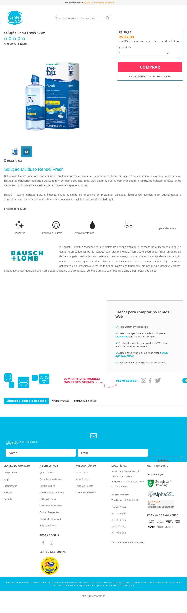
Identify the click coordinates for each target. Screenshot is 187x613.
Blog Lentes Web (48, 525)
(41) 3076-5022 (118, 513)
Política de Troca (48, 499)
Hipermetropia (10, 486)
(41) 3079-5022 (118, 507)
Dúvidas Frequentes (49, 512)
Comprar (150, 62)
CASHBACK (121, 336)
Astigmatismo (10, 472)
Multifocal (8, 492)
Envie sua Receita (84, 486)
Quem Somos (46, 472)
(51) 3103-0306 (118, 533)
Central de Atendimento (51, 479)
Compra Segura (47, 486)
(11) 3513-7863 (118, 520)
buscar (107, 18)
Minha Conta (82, 472)
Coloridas (8, 499)
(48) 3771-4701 (118, 526)
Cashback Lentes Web (51, 519)
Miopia (7, 479)
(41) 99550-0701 (125, 500)
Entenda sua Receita (86, 492)
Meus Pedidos (82, 479)
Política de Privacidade (51, 505)
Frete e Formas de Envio (52, 492)
